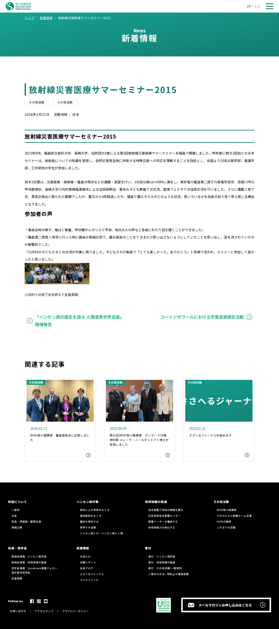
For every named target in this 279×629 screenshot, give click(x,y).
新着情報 (83, 548)
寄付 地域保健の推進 (161, 562)
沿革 (14, 515)
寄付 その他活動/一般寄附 (165, 568)
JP (248, 6)
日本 (75, 114)
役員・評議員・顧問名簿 (26, 521)
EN (257, 6)
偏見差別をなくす (90, 515)
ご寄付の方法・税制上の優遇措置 (168, 574)
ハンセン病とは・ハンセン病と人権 (101, 533)
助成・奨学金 (17, 548)
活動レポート (88, 562)
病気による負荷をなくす (95, 510)
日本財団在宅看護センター (164, 515)
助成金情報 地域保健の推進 (29, 562)
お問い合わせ (18, 611)
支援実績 (16, 578)
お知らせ (85, 556)
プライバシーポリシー (75, 611)
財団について (17, 502)
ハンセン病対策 (88, 502)
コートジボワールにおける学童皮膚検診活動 (202, 317)
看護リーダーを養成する (163, 521)
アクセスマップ (44, 611)
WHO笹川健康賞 (227, 510)
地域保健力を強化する (161, 527)
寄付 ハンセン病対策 (161, 556)
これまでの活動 (226, 527)
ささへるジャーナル (92, 574)
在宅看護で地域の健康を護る (165, 510)
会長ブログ (87, 568)
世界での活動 (88, 527)
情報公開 (16, 527)
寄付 (148, 548)
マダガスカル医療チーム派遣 (234, 515)
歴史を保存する (89, 521)
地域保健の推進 (156, 502)
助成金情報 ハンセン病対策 (29, 556)
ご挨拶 (15, 510)
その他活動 (36, 102)
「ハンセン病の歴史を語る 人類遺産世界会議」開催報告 (79, 320)
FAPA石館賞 (224, 521)
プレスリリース (89, 580)
